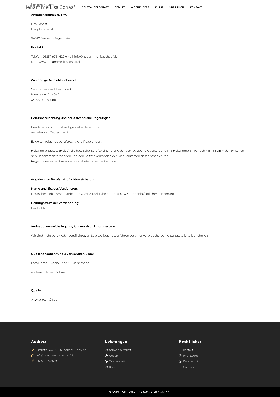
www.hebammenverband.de (95, 161)
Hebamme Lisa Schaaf (49, 7)
